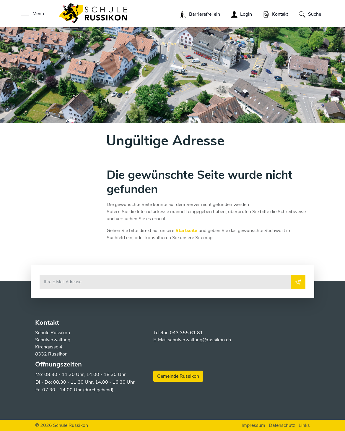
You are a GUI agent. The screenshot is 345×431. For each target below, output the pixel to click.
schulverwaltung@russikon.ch (199, 340)
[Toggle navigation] (30, 13)
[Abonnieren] (298, 282)
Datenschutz (282, 425)
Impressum (253, 425)
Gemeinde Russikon (178, 376)
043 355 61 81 (186, 332)
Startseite (186, 230)
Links (304, 425)
